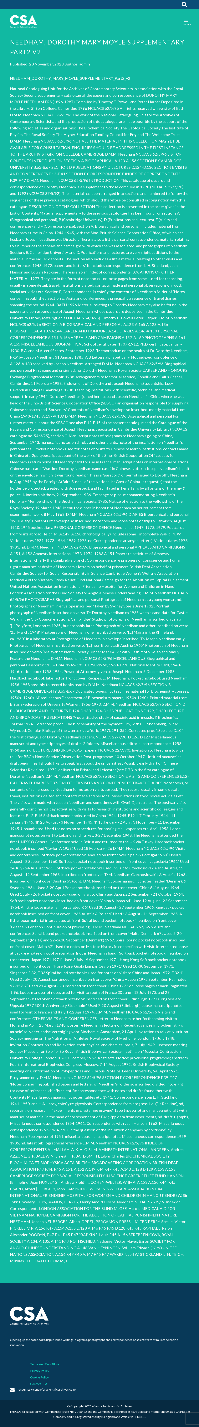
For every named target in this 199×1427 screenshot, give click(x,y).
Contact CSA (38, 1384)
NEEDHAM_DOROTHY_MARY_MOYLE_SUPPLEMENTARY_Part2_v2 (70, 78)
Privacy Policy (39, 1370)
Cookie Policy (39, 1377)
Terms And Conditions (44, 1364)
